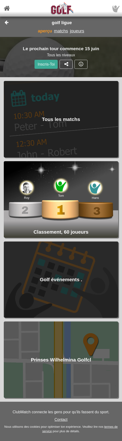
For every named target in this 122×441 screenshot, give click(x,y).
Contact (60, 420)
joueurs (77, 30)
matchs (61, 30)
